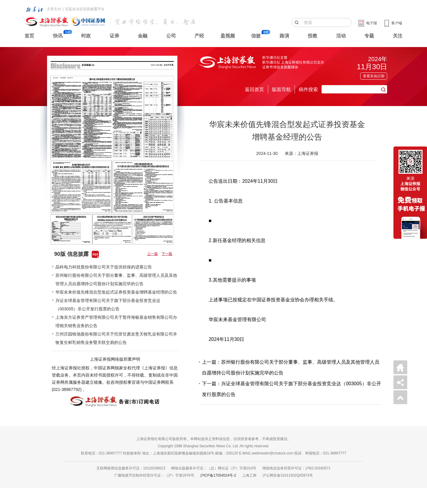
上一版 (152, 254)
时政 (86, 35)
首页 (29, 35)
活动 (341, 35)
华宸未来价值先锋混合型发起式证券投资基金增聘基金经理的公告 (116, 292)
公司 (171, 35)
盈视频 (228, 35)
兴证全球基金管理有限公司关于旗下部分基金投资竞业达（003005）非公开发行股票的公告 (107, 304)
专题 (369, 35)
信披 (256, 35)
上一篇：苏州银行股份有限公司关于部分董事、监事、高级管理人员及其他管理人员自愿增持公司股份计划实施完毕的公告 (290, 367)
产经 (199, 35)
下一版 (167, 254)
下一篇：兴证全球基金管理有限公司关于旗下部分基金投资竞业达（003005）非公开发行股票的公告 (291, 389)
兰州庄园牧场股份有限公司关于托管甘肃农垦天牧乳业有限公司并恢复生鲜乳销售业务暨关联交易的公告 (116, 338)
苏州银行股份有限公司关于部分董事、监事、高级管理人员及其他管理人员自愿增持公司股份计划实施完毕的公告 (116, 279)
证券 (114, 35)
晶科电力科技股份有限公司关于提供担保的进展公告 (103, 267)
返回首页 (254, 89)
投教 (312, 35)
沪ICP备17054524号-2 (218, 475)
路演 (284, 35)
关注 (397, 35)
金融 (142, 35)
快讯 (58, 35)
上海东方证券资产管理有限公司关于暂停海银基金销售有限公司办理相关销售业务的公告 (116, 321)
